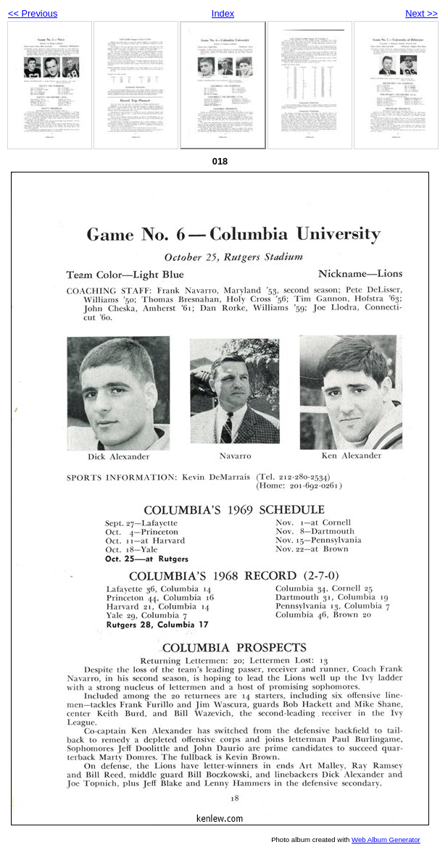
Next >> (421, 13)
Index (223, 13)
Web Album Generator (386, 839)
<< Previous (32, 13)
